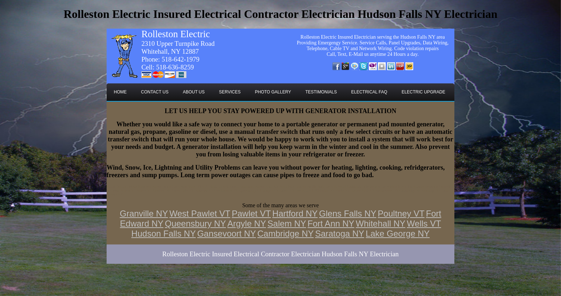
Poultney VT (401, 213)
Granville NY (144, 213)
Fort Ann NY (331, 223)
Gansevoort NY (226, 233)
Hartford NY (295, 213)
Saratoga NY (339, 233)
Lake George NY (398, 233)
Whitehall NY (380, 223)
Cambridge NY (285, 233)
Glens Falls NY (347, 213)
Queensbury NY (195, 223)
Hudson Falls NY (163, 233)
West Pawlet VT (199, 213)
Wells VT (424, 223)
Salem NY (287, 223)
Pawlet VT (251, 213)
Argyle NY (247, 223)
